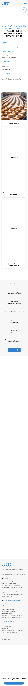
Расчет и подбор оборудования (9, 581)
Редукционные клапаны (7, 605)
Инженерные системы (6, 613)
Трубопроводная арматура (7, 609)
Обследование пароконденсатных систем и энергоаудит (12, 588)
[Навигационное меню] (25, 3)
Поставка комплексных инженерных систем (12, 594)
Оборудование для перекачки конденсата (11, 615)
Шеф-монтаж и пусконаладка (8, 583)
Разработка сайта (5, 639)
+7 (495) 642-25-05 (6, 626)
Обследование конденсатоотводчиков (10, 585)
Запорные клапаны (6, 607)
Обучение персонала (6, 596)
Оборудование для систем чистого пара (11, 617)
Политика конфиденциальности (9, 632)
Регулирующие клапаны (7, 603)
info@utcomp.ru (5, 628)
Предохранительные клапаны (8, 611)
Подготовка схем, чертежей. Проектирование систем (12, 591)
